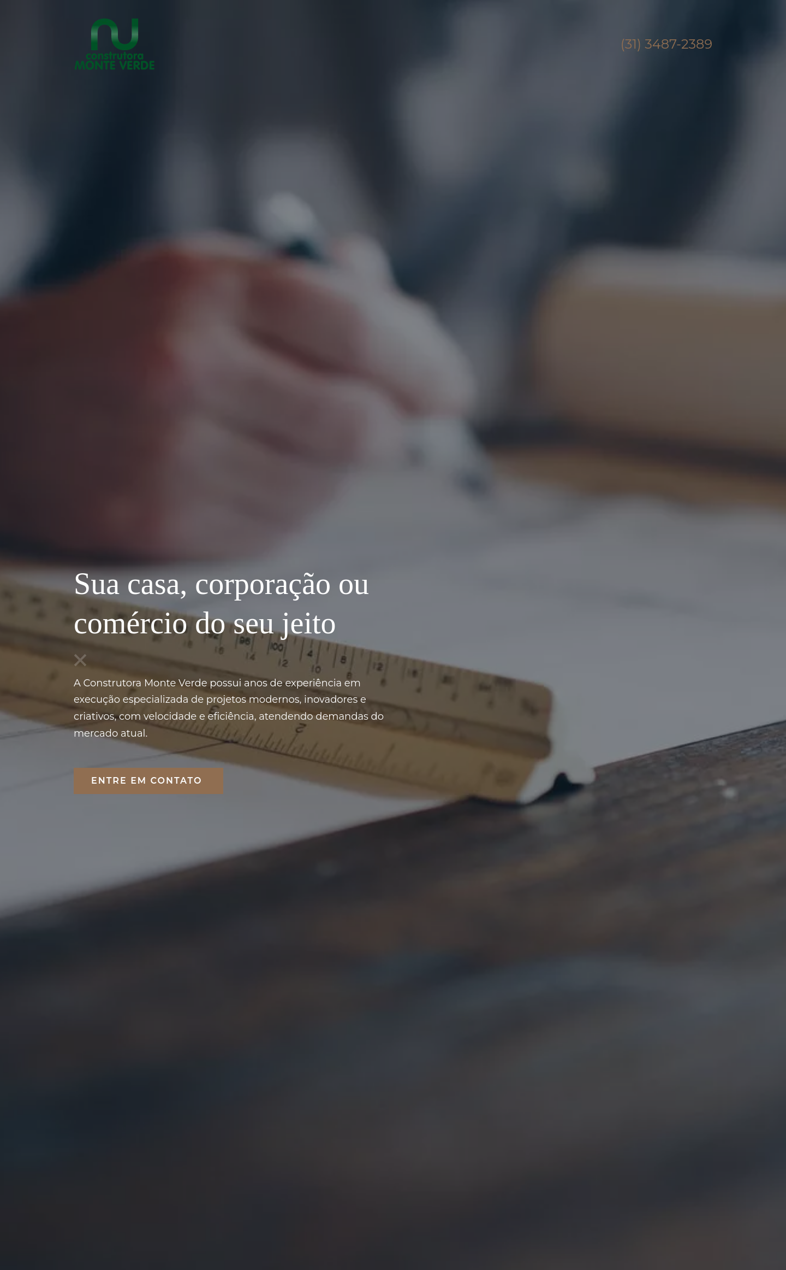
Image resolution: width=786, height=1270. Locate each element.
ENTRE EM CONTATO (148, 780)
